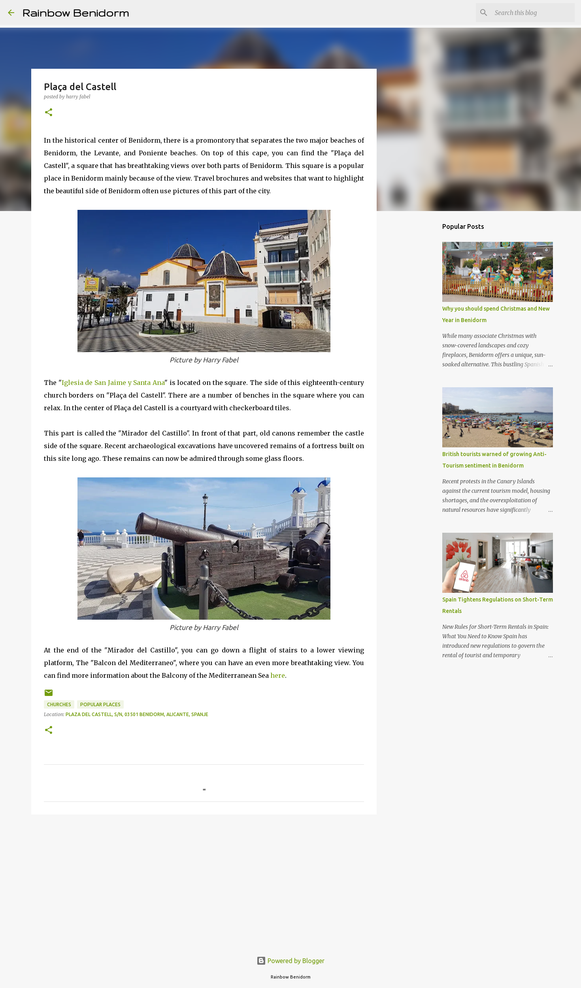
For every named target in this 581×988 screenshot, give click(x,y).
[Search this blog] (533, 12)
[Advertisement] (204, 881)
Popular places (100, 704)
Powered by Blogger (290, 960)
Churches (59, 704)
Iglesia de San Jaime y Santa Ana (113, 383)
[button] (48, 112)
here (277, 675)
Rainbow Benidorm (75, 12)
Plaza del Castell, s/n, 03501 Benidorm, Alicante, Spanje (137, 714)
